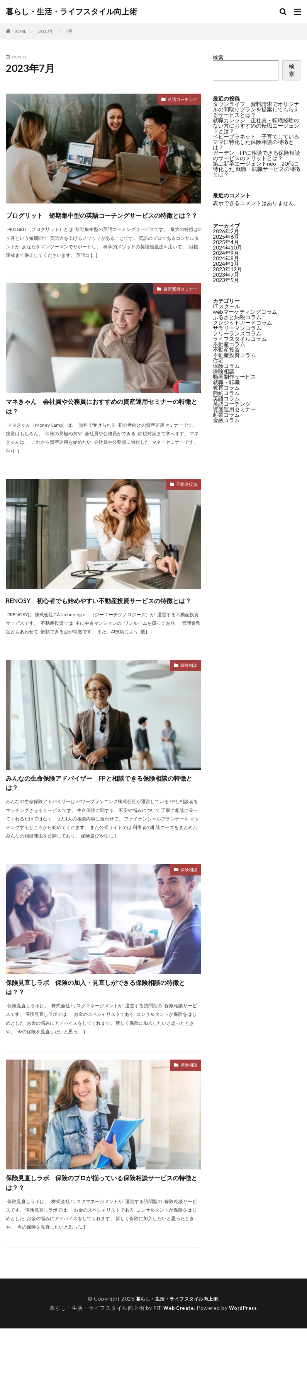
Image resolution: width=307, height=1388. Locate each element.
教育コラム (226, 387)
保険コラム (226, 365)
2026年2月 (226, 231)
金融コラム (226, 420)
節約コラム (226, 393)
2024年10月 (227, 247)
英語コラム (226, 398)
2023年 (46, 31)
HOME (19, 31)
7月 (69, 31)
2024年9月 (226, 253)
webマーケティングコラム (245, 311)
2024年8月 (226, 258)
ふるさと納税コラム (237, 317)
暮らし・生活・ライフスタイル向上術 (71, 11)
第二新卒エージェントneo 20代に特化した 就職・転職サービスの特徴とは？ (256, 169)
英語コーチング (178, 100)
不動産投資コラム (234, 355)
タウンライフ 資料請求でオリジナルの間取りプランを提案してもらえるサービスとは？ (256, 109)
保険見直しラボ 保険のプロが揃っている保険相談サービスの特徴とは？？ (100, 1238)
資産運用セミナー (175, 304)
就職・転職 (226, 382)
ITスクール (226, 306)
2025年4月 (226, 242)
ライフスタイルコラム (240, 338)
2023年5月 (226, 280)
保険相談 (186, 702)
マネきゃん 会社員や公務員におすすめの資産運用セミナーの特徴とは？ (101, 424)
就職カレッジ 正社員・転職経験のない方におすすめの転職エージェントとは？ (256, 125)
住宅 (218, 360)
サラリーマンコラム (237, 328)
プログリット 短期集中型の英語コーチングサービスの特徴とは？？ (100, 221)
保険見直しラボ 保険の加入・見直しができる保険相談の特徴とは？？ (100, 1035)
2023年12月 (227, 269)
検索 (218, 57)
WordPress (244, 1367)
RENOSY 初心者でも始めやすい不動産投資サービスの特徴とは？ (99, 628)
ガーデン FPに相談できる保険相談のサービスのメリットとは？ (256, 155)
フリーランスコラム (237, 333)
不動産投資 (183, 507)
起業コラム (226, 414)
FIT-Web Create (172, 1367)
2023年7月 (226, 274)
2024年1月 (226, 263)
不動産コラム (229, 344)
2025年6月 (226, 236)
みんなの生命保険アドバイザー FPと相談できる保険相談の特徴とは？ (101, 823)
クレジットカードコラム (242, 322)
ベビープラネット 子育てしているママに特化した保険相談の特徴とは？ (256, 141)
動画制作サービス (234, 376)
